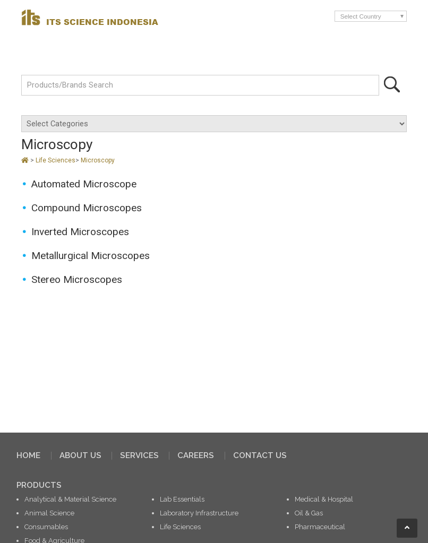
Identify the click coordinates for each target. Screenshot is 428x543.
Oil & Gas (309, 513)
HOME (28, 455)
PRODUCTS (39, 485)
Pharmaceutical (320, 527)
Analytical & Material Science (70, 499)
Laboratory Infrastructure (199, 513)
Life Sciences (55, 160)
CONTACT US (260, 455)
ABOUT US (80, 455)
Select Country (360, 16)
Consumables (46, 527)
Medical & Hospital (324, 499)
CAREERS (195, 455)
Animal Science (49, 513)
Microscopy (98, 160)
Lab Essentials (182, 499)
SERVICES (139, 455)
